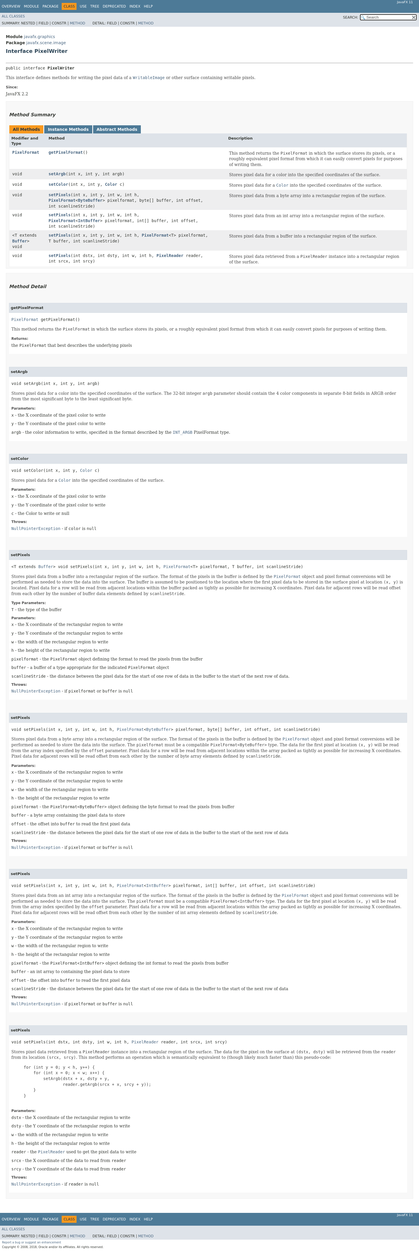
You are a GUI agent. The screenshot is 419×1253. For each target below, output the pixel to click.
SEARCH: (350, 17)
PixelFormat (25, 152)
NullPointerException (36, 528)
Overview (11, 6)
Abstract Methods (117, 129)
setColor (58, 184)
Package (50, 6)
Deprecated (114, 6)
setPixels (60, 194)
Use (83, 6)
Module (31, 6)
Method (77, 23)
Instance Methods (68, 129)
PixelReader (170, 255)
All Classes (13, 16)
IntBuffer (89, 220)
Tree (94, 6)
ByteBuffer (90, 200)
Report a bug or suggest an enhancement (31, 1242)
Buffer (19, 241)
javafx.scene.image (46, 42)
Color (111, 184)
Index (135, 6)
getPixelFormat (66, 152)
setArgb (57, 174)
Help (148, 6)
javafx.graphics (39, 36)
